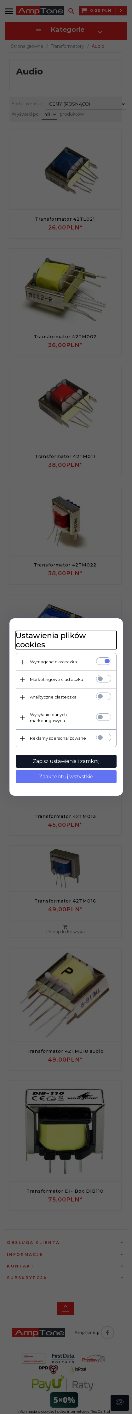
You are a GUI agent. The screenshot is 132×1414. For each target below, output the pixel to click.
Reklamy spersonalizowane (58, 738)
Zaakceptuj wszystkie (66, 777)
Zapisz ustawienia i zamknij (66, 761)
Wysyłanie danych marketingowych (48, 717)
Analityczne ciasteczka (53, 696)
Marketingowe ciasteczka (56, 679)
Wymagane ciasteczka (53, 661)
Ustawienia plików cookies (51, 640)
